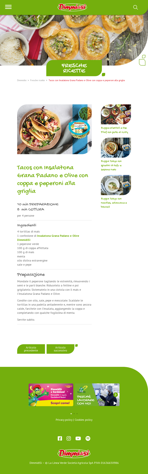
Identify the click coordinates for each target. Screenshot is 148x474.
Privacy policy (64, 420)
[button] (32, 394)
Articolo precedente (31, 349)
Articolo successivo (60, 349)
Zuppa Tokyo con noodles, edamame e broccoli (114, 203)
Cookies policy (83, 420)
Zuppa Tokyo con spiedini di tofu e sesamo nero (111, 165)
